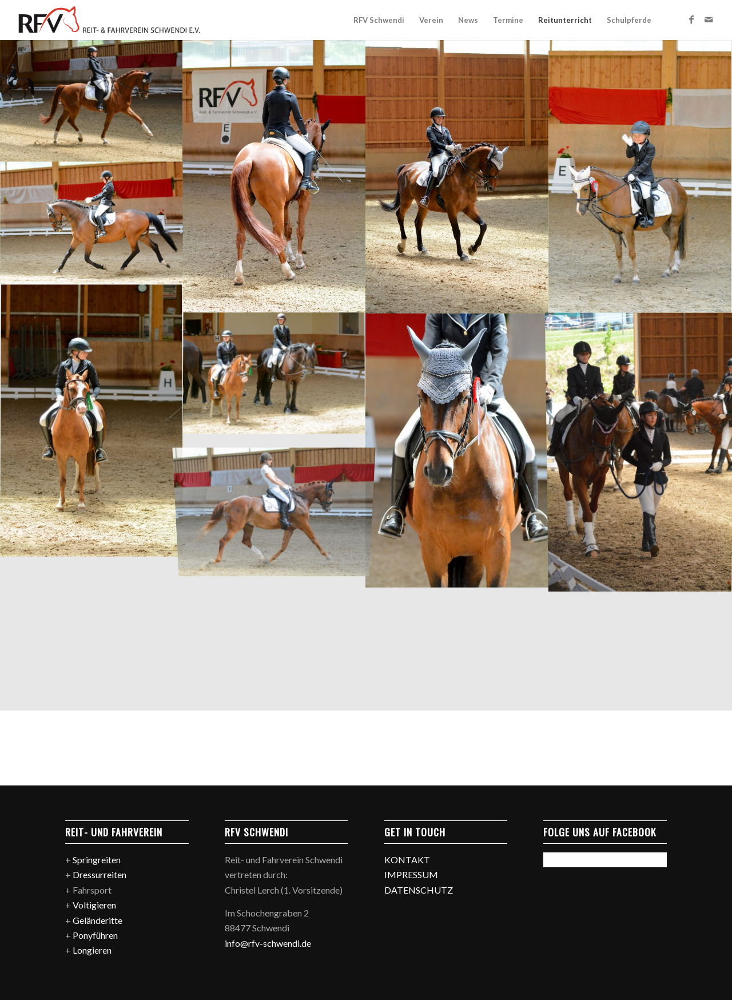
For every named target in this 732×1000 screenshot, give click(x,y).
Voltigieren (94, 904)
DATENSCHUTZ (418, 889)
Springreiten (97, 859)
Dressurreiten (99, 874)
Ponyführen (95, 935)
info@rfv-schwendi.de (268, 943)
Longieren (92, 950)
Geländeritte (97, 920)
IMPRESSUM (411, 874)
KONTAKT (407, 859)
